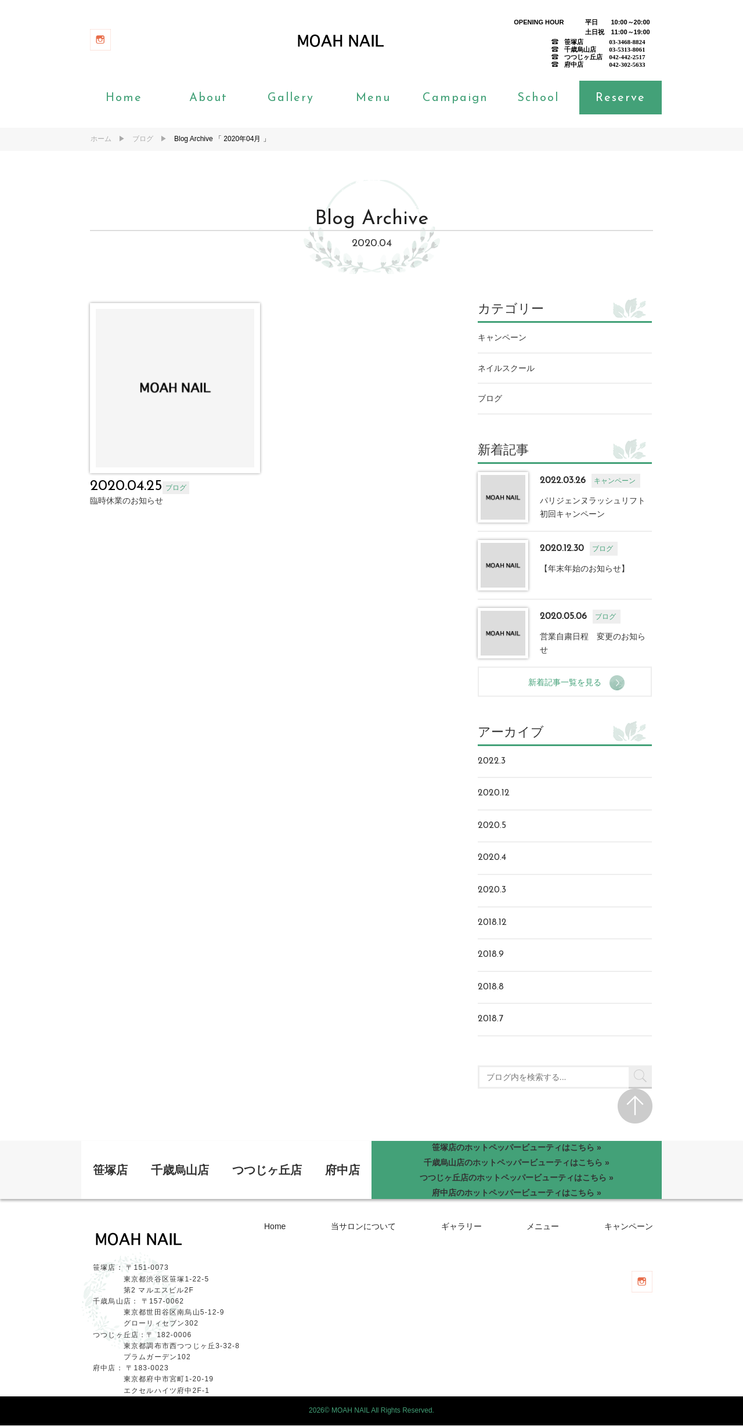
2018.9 (491, 955)
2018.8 (491, 987)
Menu (373, 99)
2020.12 (494, 793)
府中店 (342, 1170)
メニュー (542, 1226)
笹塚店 (110, 1170)
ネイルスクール (506, 368)
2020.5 (492, 825)
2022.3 (492, 761)
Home (124, 99)
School (538, 99)
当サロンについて (363, 1226)
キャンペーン (502, 338)
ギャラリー (461, 1226)
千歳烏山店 (180, 1170)
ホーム (101, 139)
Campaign (455, 99)
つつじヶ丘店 (267, 1170)
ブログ (142, 139)
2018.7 (491, 1019)
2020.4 (492, 858)
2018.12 (492, 922)
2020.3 (492, 890)
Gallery (291, 99)
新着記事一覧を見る (569, 682)
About (208, 99)
